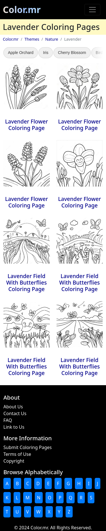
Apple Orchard (20, 52)
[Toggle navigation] (92, 9)
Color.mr (22, 9)
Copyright (13, 461)
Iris (45, 52)
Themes (32, 39)
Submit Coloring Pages (27, 447)
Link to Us (13, 427)
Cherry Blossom (72, 52)
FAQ (7, 420)
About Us (13, 407)
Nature (51, 39)
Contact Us (14, 413)
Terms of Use (17, 454)
